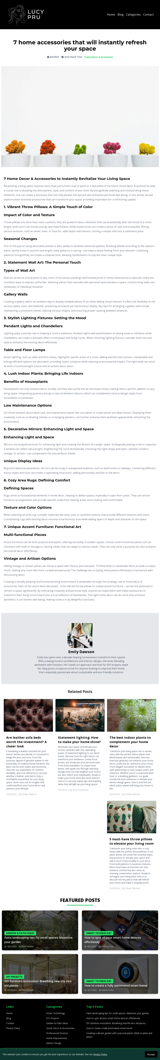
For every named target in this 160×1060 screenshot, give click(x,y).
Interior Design (53, 1043)
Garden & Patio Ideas (57, 1023)
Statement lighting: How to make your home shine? (79, 739)
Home (111, 14)
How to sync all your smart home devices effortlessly (113, 1018)
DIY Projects (52, 1018)
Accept (151, 1054)
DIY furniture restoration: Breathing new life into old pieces (116, 1023)
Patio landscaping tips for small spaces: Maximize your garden (117, 1013)
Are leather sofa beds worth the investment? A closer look (26, 741)
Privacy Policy (13, 1028)
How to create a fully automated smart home (109, 1028)
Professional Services (57, 1033)
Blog (121, 14)
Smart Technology (55, 1013)
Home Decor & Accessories (60, 1028)
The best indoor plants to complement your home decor (130, 741)
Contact (148, 14)
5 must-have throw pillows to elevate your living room (132, 841)
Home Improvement (56, 1038)
